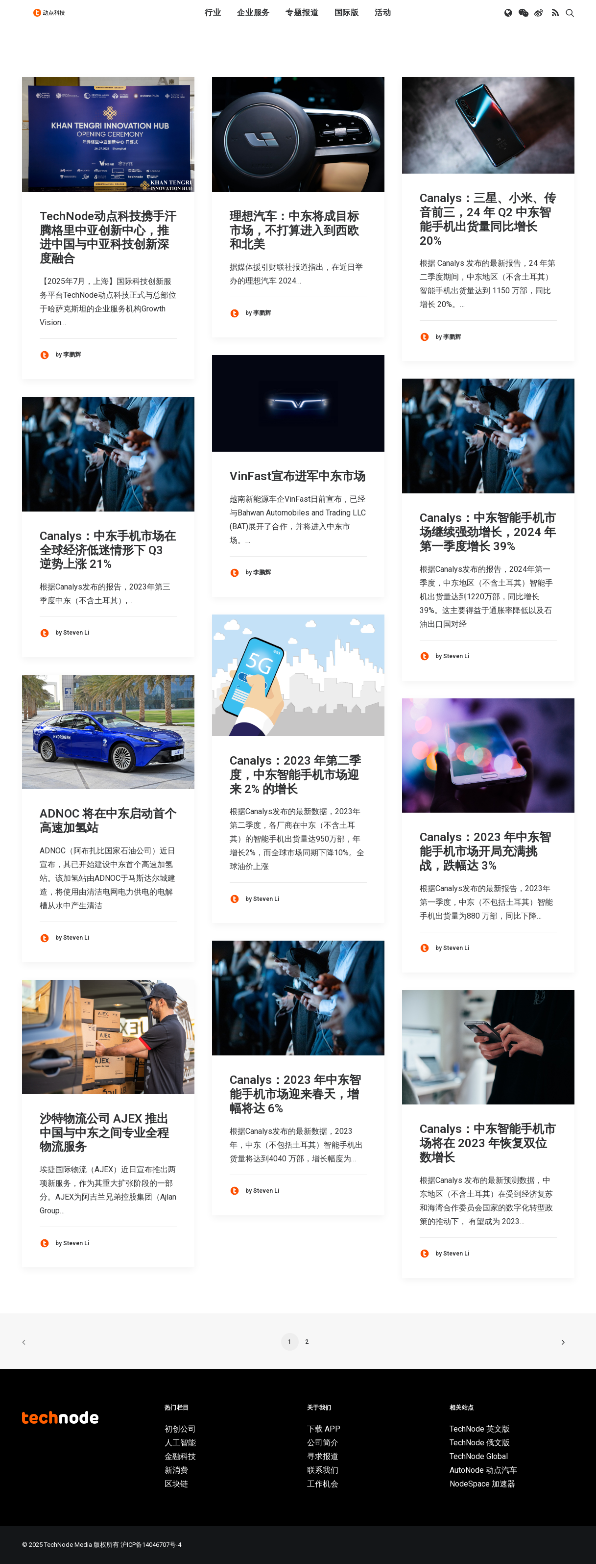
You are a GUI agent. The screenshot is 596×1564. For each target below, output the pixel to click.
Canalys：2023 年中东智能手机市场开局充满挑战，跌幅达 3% (485, 851)
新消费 (176, 1470)
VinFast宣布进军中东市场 (297, 476)
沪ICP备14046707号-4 (150, 1544)
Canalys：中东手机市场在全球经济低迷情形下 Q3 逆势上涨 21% (108, 550)
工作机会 (322, 1483)
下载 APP (323, 1429)
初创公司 (180, 1429)
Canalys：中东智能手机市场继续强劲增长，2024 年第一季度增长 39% (488, 532)
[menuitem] (213, 21)
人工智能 (180, 1442)
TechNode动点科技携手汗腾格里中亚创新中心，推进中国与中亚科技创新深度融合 (108, 237)
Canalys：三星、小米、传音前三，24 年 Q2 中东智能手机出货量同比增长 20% (488, 219)
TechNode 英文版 (480, 1429)
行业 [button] (213, 21)
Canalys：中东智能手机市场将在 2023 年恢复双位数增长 (488, 1143)
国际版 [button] (346, 21)
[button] (509, 21)
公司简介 (322, 1442)
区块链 (176, 1483)
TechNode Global (479, 1456)
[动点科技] (53, 21)
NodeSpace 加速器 (482, 1483)
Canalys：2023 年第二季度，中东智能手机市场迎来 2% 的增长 (295, 775)
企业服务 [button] (253, 21)
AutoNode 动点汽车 (483, 1470)
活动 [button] (383, 21)
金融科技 (180, 1456)
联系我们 (322, 1470)
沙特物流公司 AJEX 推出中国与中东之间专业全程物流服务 (104, 1133)
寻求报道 (322, 1456)
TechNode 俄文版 (480, 1442)
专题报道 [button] (302, 21)
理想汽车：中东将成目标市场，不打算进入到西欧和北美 (294, 230)
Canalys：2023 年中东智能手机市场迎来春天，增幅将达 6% (295, 1094)
